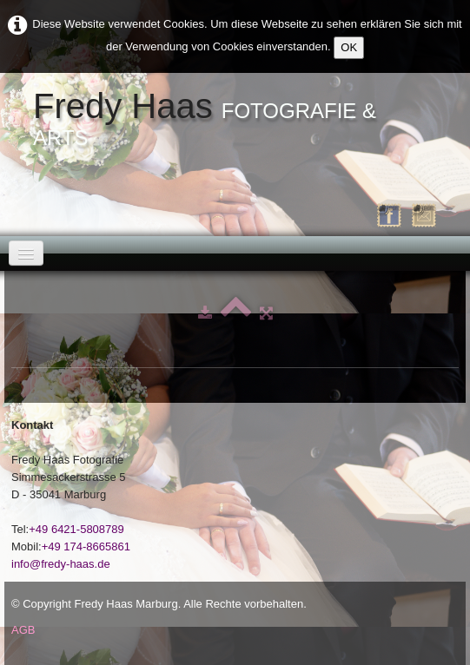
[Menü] (26, 253)
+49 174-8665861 (86, 546)
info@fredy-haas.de (60, 563)
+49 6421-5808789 (76, 529)
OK (349, 47)
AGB (23, 629)
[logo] (235, 119)
